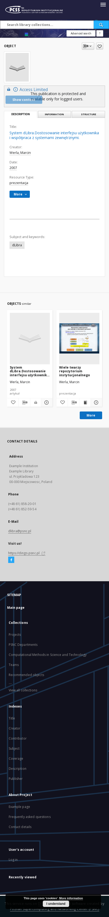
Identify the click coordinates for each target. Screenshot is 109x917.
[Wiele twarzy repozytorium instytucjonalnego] (79, 338)
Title (12, 718)
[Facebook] (11, 560)
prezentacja (19, 183)
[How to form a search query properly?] (99, 33)
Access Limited (27, 89)
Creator (15, 728)
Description (17, 768)
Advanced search (81, 33)
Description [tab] (20, 114)
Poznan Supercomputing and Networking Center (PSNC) (54, 909)
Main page (16, 607)
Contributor (18, 738)
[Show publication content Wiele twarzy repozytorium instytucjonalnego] (85, 402)
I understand (55, 904)
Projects (15, 634)
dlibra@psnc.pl (19, 531)
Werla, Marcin (20, 152)
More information (71, 898)
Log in (13, 859)
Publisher (16, 778)
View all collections (23, 690)
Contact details (20, 827)
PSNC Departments (23, 644)
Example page (19, 806)
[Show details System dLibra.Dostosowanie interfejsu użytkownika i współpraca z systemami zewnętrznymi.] (46, 402)
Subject (14, 748)
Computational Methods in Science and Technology (48, 654)
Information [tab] (54, 114)
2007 (13, 167)
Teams (14, 665)
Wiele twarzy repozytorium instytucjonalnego (74, 371)
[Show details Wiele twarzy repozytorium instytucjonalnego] (95, 402)
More (91, 415)
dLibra (17, 245)
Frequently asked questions (30, 817)
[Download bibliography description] (24, 402)
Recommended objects (26, 675)
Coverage (16, 758)
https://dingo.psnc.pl (27, 553)
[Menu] (103, 4)
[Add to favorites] (99, 46)
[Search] (101, 24)
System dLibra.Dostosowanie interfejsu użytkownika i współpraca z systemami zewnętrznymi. (29, 371)
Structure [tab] (88, 114)
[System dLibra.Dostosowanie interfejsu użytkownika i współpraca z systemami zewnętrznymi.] (30, 338)
